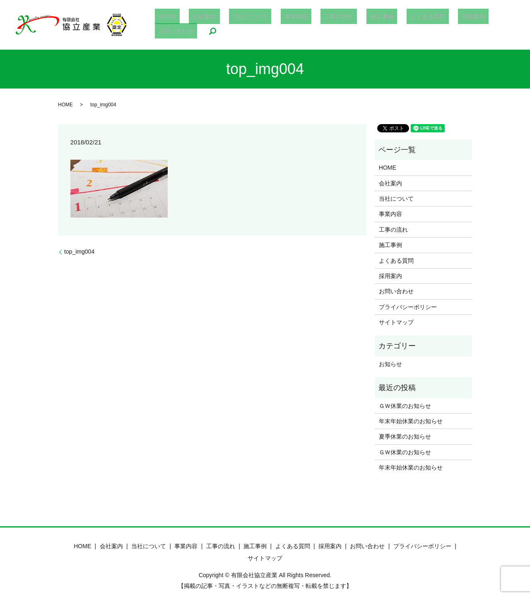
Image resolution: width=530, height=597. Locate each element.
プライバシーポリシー (408, 307)
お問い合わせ (470, 25)
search (503, 25)
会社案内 (208, 25)
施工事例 (355, 25)
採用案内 (432, 25)
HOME (179, 25)
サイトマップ (396, 322)
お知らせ (390, 364)
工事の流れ (320, 25)
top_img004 (79, 251)
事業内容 (284, 25)
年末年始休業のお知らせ (411, 421)
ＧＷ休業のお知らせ (405, 406)
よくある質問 (393, 25)
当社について (246, 25)
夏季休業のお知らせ (405, 436)
